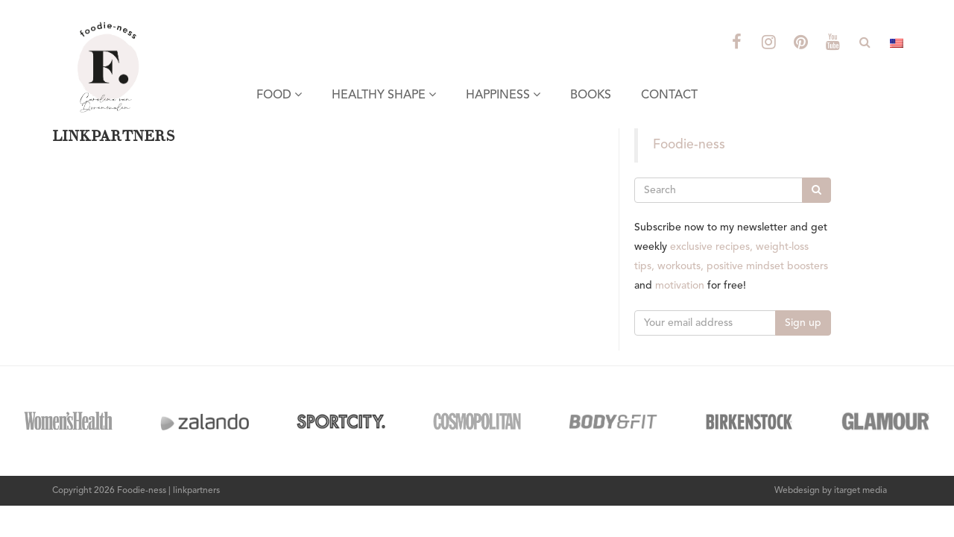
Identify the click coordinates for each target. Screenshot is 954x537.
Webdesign (797, 490)
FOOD (279, 94)
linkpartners (196, 490)
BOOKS (590, 95)
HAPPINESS (503, 94)
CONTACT (669, 95)
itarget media (860, 490)
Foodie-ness (689, 145)
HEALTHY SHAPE (384, 94)
